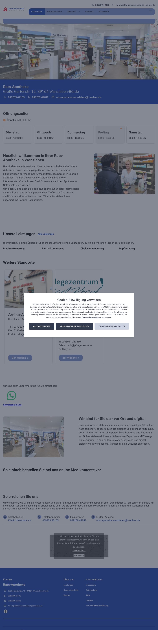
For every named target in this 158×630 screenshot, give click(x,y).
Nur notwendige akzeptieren (74, 326)
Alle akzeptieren (41, 326)
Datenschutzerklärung (91, 317)
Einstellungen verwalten (112, 326)
